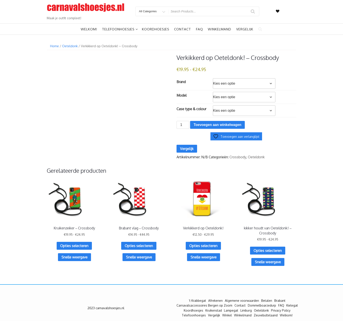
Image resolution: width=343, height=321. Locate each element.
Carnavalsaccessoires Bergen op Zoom (204, 305)
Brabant (279, 300)
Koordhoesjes (155, 29)
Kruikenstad (213, 310)
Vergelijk (244, 29)
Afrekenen (215, 300)
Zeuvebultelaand (266, 315)
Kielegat (292, 305)
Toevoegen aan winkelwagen (217, 125)
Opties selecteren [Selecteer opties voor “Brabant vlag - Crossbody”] (139, 246)
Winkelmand (219, 29)
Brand (181, 82)
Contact (182, 29)
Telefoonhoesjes (120, 29)
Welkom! (89, 29)
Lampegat (231, 310)
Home (54, 46)
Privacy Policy (280, 310)
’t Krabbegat (197, 300)
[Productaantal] (183, 125)
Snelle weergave (74, 257)
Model (182, 95)
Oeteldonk (70, 46)
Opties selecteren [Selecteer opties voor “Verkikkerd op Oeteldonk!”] (203, 246)
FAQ (199, 29)
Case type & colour (191, 109)
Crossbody (237, 157)
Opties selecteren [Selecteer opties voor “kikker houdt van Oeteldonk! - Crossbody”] (268, 250)
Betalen (266, 300)
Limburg (246, 310)
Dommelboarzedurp (262, 305)
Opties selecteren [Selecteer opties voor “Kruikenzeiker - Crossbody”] (74, 246)
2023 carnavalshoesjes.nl (106, 308)
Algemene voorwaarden (242, 300)
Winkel (227, 315)
